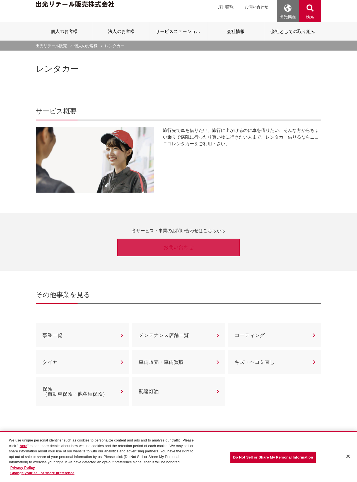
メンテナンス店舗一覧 (164, 335)
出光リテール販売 (51, 46)
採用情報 (226, 6)
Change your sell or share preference (42, 474)
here (23, 447)
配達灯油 (149, 391)
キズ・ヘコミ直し (255, 362)
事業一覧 (52, 335)
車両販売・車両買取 (161, 362)
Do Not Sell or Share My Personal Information (273, 458)
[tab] (64, 31)
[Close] (348, 457)
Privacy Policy (22, 468)
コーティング (250, 335)
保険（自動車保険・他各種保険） (75, 391)
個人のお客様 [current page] (86, 46)
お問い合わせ (256, 6)
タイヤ (49, 362)
